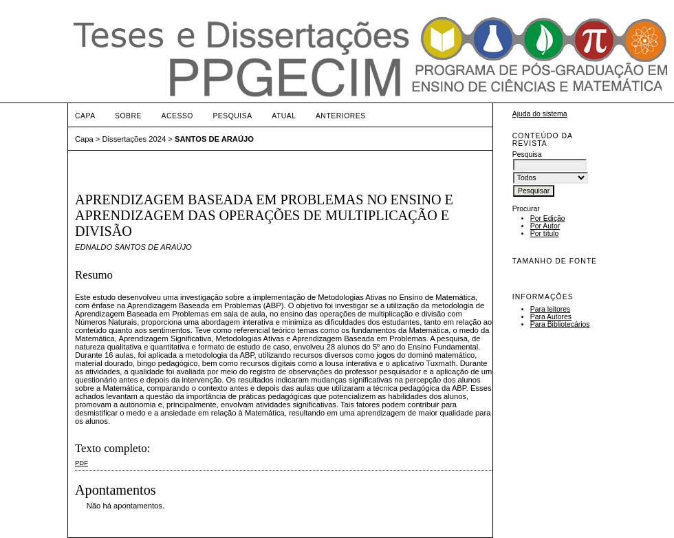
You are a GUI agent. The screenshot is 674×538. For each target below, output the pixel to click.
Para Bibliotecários (560, 324)
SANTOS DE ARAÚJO (214, 139)
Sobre (128, 116)
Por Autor (545, 226)
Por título (544, 233)
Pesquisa (232, 116)
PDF (81, 462)
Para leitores (550, 309)
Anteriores (341, 116)
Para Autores (551, 317)
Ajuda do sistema (539, 114)
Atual (284, 116)
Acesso (177, 116)
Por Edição (547, 218)
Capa (85, 116)
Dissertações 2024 (134, 139)
